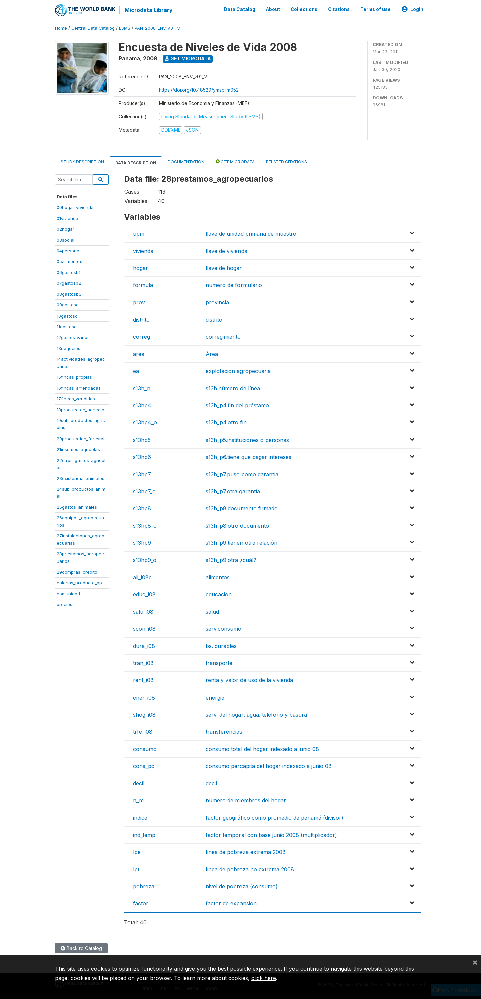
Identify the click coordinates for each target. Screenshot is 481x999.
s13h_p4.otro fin (226, 422)
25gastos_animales (77, 507)
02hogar (65, 229)
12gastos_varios (73, 337)
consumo (145, 749)
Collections (304, 9)
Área (212, 354)
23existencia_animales (80, 478)
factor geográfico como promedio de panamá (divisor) (274, 817)
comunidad (68, 593)
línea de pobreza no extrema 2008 (250, 869)
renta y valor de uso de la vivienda (249, 680)
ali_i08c (142, 577)
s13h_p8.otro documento (237, 525)
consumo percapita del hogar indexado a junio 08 (269, 766)
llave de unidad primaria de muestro (251, 233)
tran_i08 (143, 663)
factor (140, 903)
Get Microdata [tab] (235, 161)
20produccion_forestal (80, 438)
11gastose (67, 326)
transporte (219, 663)
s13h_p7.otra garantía (233, 491)
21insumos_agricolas (78, 449)
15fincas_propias (74, 377)
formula (143, 285)
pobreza (143, 886)
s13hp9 (142, 542)
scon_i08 (144, 628)
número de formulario (234, 285)
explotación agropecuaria (238, 371)
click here (263, 978)
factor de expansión (231, 903)
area (138, 354)
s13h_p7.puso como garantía (242, 474)
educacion (219, 594)
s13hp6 (142, 457)
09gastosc (68, 304)
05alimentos (69, 261)
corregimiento (223, 336)
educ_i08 (144, 594)
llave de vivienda (226, 251)
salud (212, 611)
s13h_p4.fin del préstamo (237, 405)
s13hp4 (142, 405)
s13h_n (141, 388)
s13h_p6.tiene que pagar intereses (248, 457)
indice (140, 817)
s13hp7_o (144, 491)
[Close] (475, 962)
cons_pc (143, 766)
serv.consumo (224, 628)
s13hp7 (142, 474)
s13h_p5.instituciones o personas (247, 439)
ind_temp (144, 835)
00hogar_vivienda (75, 207)
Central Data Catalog (93, 28)
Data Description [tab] (135, 162)
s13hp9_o (144, 560)
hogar (140, 268)
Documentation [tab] (186, 161)
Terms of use (375, 9)
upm (138, 233)
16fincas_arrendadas (79, 388)
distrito (141, 319)
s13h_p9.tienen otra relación (241, 542)
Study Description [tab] (82, 161)
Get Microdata (188, 58)
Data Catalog (239, 9)
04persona (68, 250)
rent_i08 (143, 680)
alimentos (218, 577)
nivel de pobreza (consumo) (242, 886)
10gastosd (67, 316)
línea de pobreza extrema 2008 (246, 852)
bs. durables (221, 646)
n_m (138, 800)
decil (138, 783)
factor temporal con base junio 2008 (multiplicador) (271, 835)
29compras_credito (77, 572)
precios (64, 604)
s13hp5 (142, 439)
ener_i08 (144, 697)
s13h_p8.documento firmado (242, 508)
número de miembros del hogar (246, 800)
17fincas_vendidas (76, 398)
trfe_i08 (142, 731)
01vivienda (67, 218)
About (273, 9)
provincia (217, 302)
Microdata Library (149, 10)
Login (412, 9)
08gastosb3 (69, 294)
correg (141, 336)
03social (65, 240)
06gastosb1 (69, 272)
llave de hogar (224, 268)
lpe (137, 852)
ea (136, 371)
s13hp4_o (145, 422)
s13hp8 (142, 508)
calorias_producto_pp (79, 582)
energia (215, 697)
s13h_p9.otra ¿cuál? (231, 560)
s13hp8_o (145, 525)
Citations (339, 9)
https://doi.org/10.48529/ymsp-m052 (199, 90)
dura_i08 (144, 646)
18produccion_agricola (80, 409)
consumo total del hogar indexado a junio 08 (262, 749)
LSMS (124, 28)
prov (139, 302)
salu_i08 (143, 611)
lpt (136, 869)
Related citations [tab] (286, 161)
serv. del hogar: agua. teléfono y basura (256, 714)
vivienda (143, 251)
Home (61, 28)
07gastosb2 (69, 283)
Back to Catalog (81, 948)
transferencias (224, 731)
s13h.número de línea (233, 388)
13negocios (69, 348)
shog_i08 (144, 714)
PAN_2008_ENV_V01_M (157, 28)
